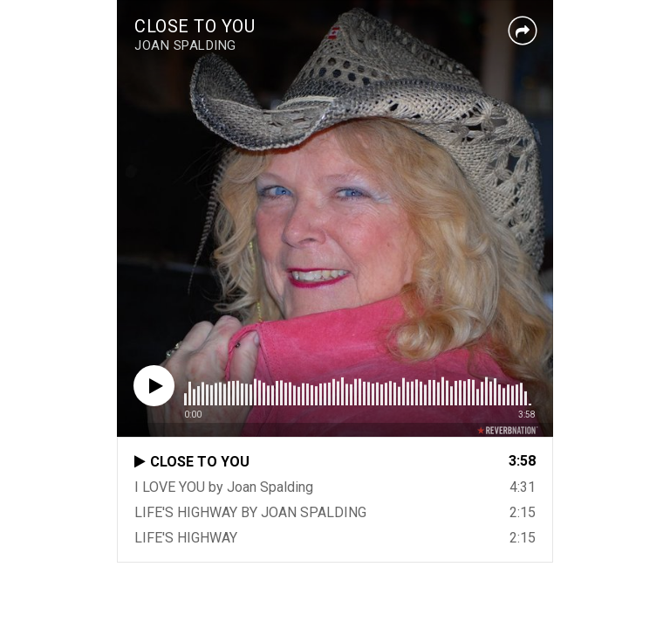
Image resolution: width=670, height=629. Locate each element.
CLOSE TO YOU (194, 26)
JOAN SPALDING (185, 45)
